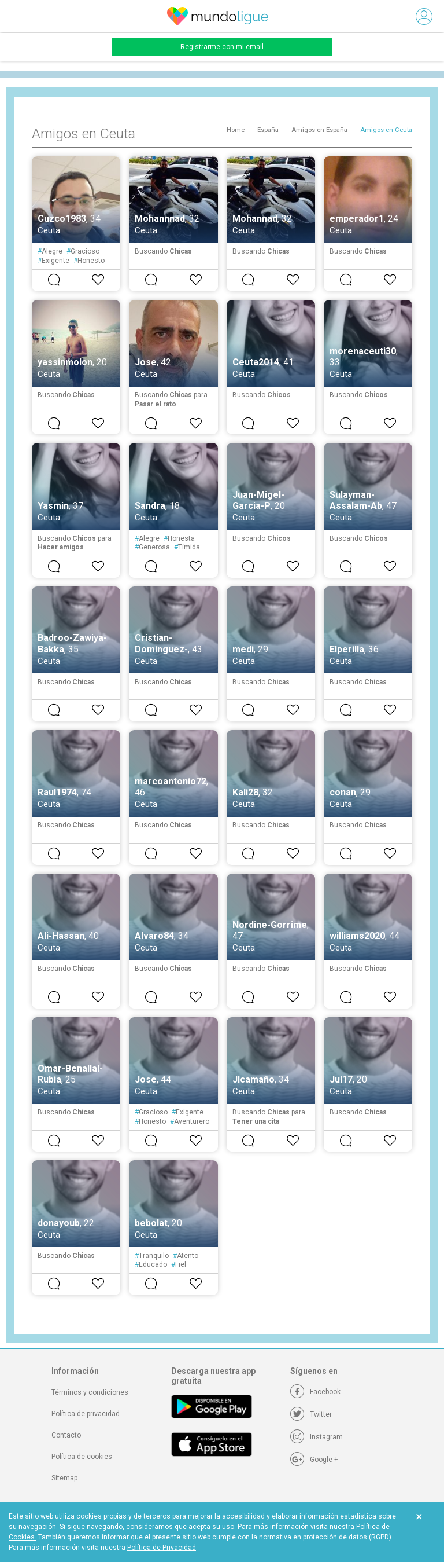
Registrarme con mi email (222, 47)
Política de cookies (81, 1457)
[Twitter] (311, 1414)
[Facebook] (315, 1392)
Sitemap (64, 1478)
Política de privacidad (85, 1414)
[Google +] (314, 1459)
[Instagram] (316, 1437)
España (268, 130)
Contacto (66, 1435)
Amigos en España (319, 130)
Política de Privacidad (161, 1547)
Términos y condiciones (89, 1392)
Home (236, 130)
